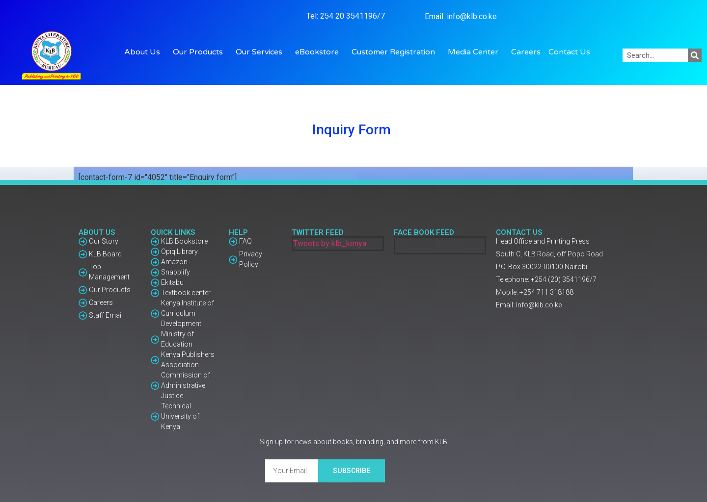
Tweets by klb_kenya (329, 243)
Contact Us (569, 52)
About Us (144, 52)
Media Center (475, 52)
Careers (526, 52)
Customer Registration (396, 52)
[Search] (695, 55)
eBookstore (319, 52)
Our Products (200, 52)
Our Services (261, 52)
